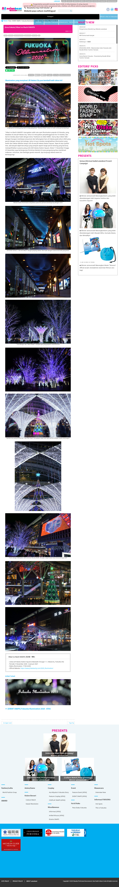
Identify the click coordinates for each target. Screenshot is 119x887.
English (89, 1)
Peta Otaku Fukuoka (79, 808)
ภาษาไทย (95, 1)
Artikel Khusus (106, 17)
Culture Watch (31, 800)
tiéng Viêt (102, 1)
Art (39, 35)
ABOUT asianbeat (31, 881)
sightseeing (28, 35)
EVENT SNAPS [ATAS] (79, 796)
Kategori (12, 17)
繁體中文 (82, 1)
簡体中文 (76, 1)
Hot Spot (34, 35)
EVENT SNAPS (16, 21)
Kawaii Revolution (32, 804)
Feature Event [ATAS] (79, 792)
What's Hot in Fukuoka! (32, 17)
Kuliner (51, 17)
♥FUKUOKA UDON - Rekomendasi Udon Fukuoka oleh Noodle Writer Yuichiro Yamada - (95, 49)
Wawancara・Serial (87, 17)
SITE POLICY (5, 881)
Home (5, 21)
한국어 (69, 1)
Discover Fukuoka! (68, 17)
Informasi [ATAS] (55, 811)
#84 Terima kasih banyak (86, 35)
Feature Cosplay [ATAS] (57, 796)
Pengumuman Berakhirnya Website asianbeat (93, 29)
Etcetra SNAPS (54, 819)
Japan (5, 35)
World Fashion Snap (10, 792)
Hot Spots (99, 804)
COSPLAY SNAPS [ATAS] (57, 800)
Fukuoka (10, 35)
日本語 (63, 1)
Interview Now (101, 792)
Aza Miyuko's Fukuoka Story (59, 792)
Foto (10, 21)
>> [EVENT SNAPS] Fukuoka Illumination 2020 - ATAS (28, 708)
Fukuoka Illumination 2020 (30, 21)
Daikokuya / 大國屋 (85, 42)
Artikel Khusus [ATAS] (56, 815)
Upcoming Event (18, 35)
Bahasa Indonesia (111, 1)
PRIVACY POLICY (18, 881)
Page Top (71, 723)
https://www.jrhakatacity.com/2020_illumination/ (37, 668)
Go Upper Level (7, 723)
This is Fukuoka (101, 808)
